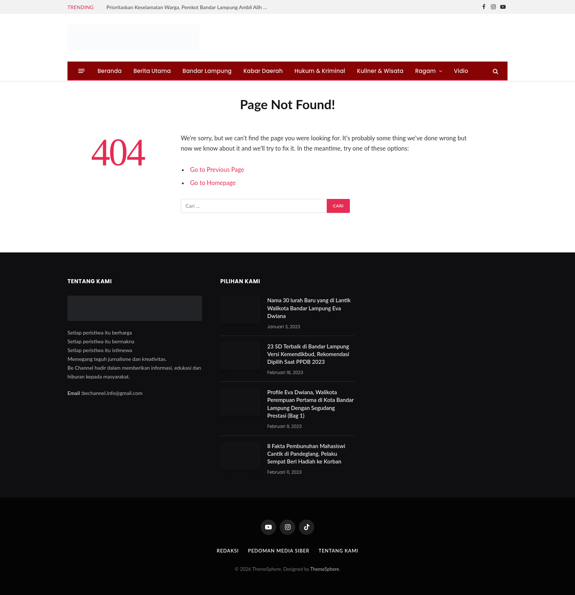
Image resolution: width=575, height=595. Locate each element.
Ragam (425, 71)
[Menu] (81, 71)
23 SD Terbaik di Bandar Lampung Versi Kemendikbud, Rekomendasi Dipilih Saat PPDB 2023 (308, 354)
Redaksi (228, 551)
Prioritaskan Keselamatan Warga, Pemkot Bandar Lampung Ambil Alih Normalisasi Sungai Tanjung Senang (188, 7)
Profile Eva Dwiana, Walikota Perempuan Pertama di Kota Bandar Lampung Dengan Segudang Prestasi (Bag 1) (310, 404)
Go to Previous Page (217, 169)
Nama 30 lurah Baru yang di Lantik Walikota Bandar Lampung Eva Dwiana (309, 308)
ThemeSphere (324, 569)
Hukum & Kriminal (319, 71)
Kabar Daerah (263, 71)
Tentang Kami (338, 551)
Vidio (461, 71)
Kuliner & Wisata (380, 71)
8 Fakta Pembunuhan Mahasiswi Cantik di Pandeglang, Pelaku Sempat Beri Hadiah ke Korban (306, 454)
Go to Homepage (213, 182)
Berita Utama (152, 71)
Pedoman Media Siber (279, 551)
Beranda (110, 71)
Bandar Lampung (207, 71)
